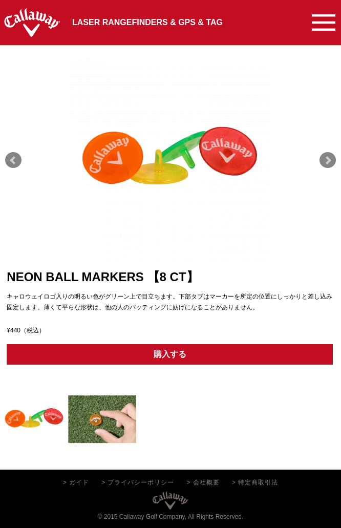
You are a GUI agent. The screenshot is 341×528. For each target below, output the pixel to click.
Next (327, 160)
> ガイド (76, 482)
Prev (13, 160)
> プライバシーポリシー (137, 482)
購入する (170, 354)
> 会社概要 (203, 482)
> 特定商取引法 (255, 482)
